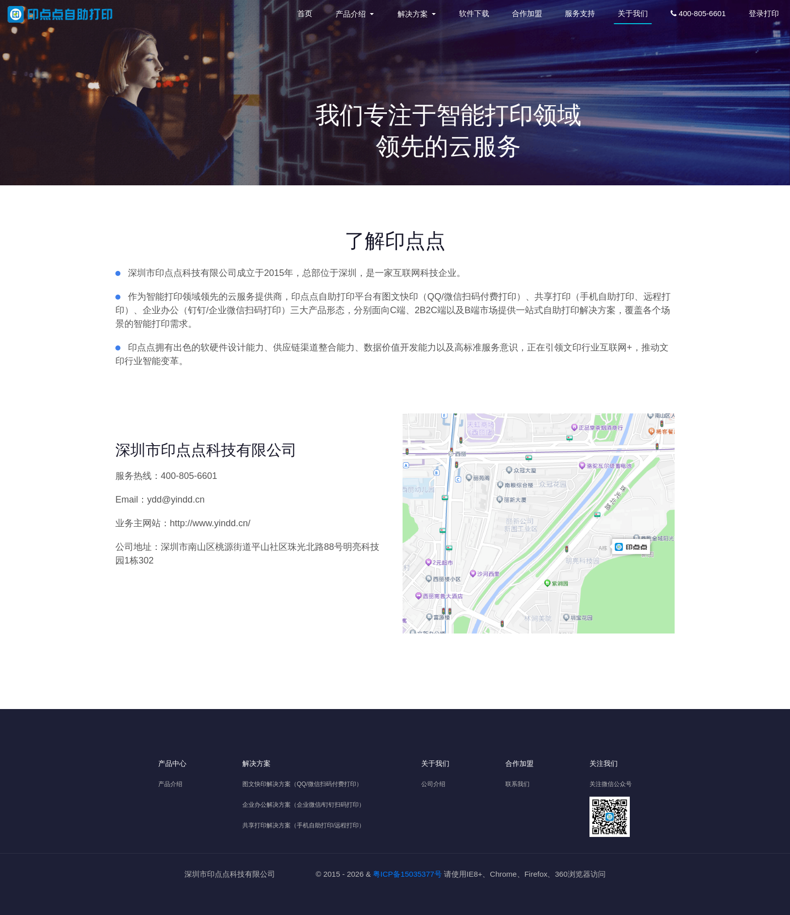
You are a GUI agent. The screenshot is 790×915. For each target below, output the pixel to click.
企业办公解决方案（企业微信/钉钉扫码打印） (303, 804)
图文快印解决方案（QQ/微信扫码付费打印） (302, 784)
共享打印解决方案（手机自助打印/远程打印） (303, 825)
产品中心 (172, 763)
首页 (306, 13)
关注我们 (603, 763)
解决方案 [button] (414, 14)
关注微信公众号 (610, 784)
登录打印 (764, 13)
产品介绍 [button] (352, 14)
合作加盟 (527, 13)
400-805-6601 (698, 13)
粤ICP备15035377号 (407, 874)
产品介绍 (170, 784)
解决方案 (256, 763)
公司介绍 (433, 784)
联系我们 (517, 784)
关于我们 (633, 13)
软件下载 (474, 13)
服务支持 (580, 13)
